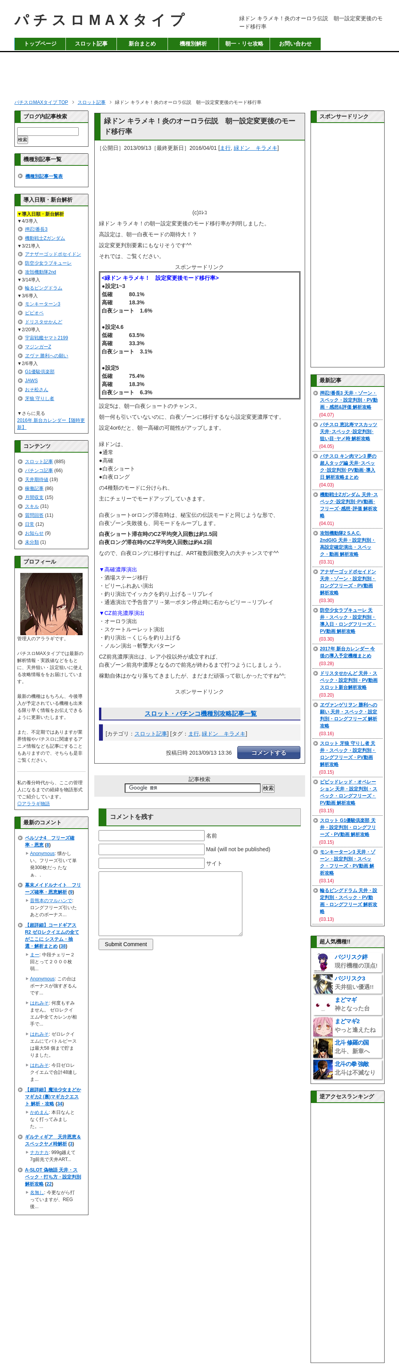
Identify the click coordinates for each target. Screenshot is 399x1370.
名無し (37, 1192)
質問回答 (34, 515)
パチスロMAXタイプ (101, 20)
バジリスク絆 (356, 961)
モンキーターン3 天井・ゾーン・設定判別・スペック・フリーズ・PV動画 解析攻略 (347, 862)
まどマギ (352, 1004)
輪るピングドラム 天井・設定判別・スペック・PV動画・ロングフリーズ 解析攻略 (348, 901)
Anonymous (42, 853)
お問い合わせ (295, 44)
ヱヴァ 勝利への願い (46, 355)
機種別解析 (193, 44)
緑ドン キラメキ (255, 148)
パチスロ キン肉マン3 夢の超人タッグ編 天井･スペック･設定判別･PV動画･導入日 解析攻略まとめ (348, 466)
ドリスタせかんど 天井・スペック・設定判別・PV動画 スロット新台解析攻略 (349, 680)
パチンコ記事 (39, 470)
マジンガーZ (38, 347)
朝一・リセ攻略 (244, 44)
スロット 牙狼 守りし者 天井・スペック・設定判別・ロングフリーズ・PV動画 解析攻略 (348, 754)
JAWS (31, 380)
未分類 (32, 542)
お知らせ (34, 533)
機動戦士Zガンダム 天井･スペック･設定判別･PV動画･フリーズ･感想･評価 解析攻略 (349, 505)
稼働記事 (34, 488)
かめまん (39, 1112)
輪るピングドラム (43, 288)
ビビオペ (34, 313)
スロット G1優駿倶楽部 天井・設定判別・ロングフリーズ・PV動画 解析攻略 (348, 827)
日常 (29, 524)
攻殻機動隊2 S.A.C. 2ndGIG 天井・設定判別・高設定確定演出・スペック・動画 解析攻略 (348, 543)
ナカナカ (39, 1152)
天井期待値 (36, 479)
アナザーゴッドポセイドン (53, 254)
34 (59, 1104)
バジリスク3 (354, 982)
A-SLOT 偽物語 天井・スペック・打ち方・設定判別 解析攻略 (53, 1177)
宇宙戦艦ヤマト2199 (46, 338)
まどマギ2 (355, 1025)
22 (48, 1184)
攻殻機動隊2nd (40, 272)
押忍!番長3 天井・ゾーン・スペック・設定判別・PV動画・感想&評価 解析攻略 (349, 400)
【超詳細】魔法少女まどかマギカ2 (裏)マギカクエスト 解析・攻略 (53, 1097)
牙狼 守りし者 (39, 398)
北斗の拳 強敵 (355, 1068)
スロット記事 (91, 44)
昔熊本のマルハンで (51, 900)
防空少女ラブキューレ (48, 263)
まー (34, 954)
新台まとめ (142, 44)
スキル (32, 506)
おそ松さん (36, 389)
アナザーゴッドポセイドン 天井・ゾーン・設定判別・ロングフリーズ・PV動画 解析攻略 (348, 582)
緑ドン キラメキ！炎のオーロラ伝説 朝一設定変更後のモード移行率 (199, 126)
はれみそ (39, 1003)
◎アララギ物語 (33, 803)
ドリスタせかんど (43, 322)
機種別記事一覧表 (44, 176)
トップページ (40, 44)
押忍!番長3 (36, 229)
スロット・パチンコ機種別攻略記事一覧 (201, 713)
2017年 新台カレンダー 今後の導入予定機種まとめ (347, 652)
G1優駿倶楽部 (40, 371)
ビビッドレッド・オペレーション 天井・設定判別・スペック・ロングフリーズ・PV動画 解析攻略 (348, 792)
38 (62, 946)
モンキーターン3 (42, 304)
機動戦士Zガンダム (45, 238)
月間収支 (34, 497)
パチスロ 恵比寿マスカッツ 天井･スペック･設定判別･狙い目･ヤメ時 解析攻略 (348, 431)
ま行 (225, 148)
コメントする (268, 752)
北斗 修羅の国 (352, 1046)
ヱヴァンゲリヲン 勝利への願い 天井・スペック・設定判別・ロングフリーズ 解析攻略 (348, 715)
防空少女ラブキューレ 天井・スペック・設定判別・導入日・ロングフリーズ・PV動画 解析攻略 (348, 621)
